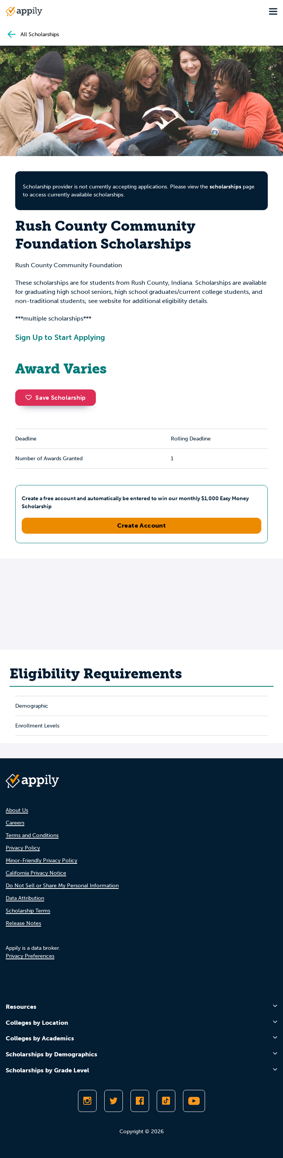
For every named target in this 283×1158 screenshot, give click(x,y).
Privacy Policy (23, 848)
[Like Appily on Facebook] (139, 1101)
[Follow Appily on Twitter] (113, 1101)
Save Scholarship (55, 397)
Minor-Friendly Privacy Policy (41, 860)
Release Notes (23, 923)
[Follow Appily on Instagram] (87, 1101)
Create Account (141, 525)
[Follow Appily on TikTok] (166, 1101)
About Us (17, 810)
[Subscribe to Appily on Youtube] (194, 1101)
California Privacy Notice (36, 873)
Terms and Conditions (32, 835)
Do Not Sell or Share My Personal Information (62, 885)
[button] (30, 397)
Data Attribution (25, 898)
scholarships (225, 186)
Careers (15, 823)
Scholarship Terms (28, 911)
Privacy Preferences (30, 956)
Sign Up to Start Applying (60, 337)
